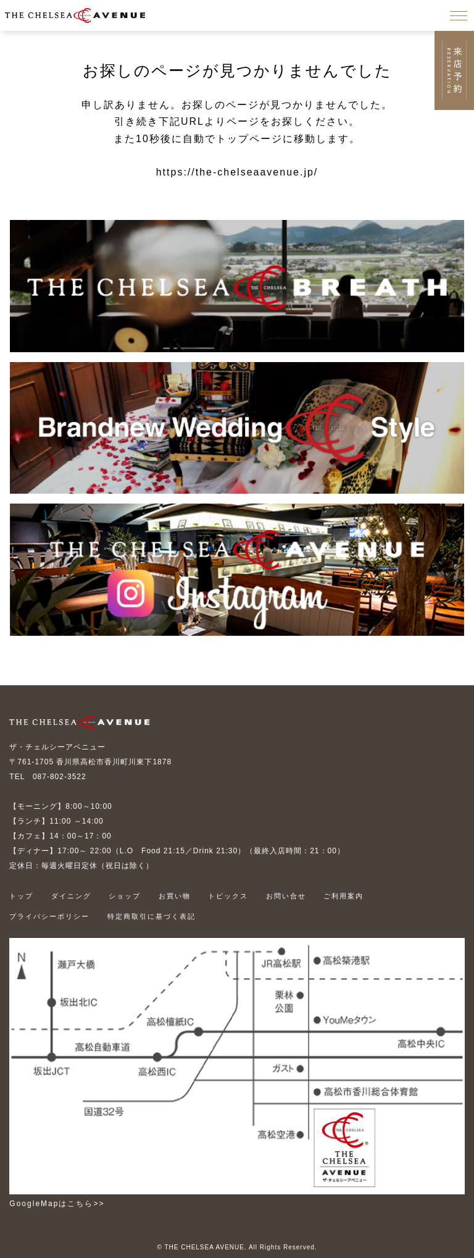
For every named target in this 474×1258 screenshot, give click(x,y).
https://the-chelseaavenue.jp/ (237, 172)
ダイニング (71, 896)
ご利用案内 (343, 896)
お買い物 (175, 896)
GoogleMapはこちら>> (56, 1203)
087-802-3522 (59, 776)
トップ (21, 896)
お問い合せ (286, 896)
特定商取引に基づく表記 (151, 916)
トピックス (228, 896)
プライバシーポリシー (49, 916)
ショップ (125, 896)
